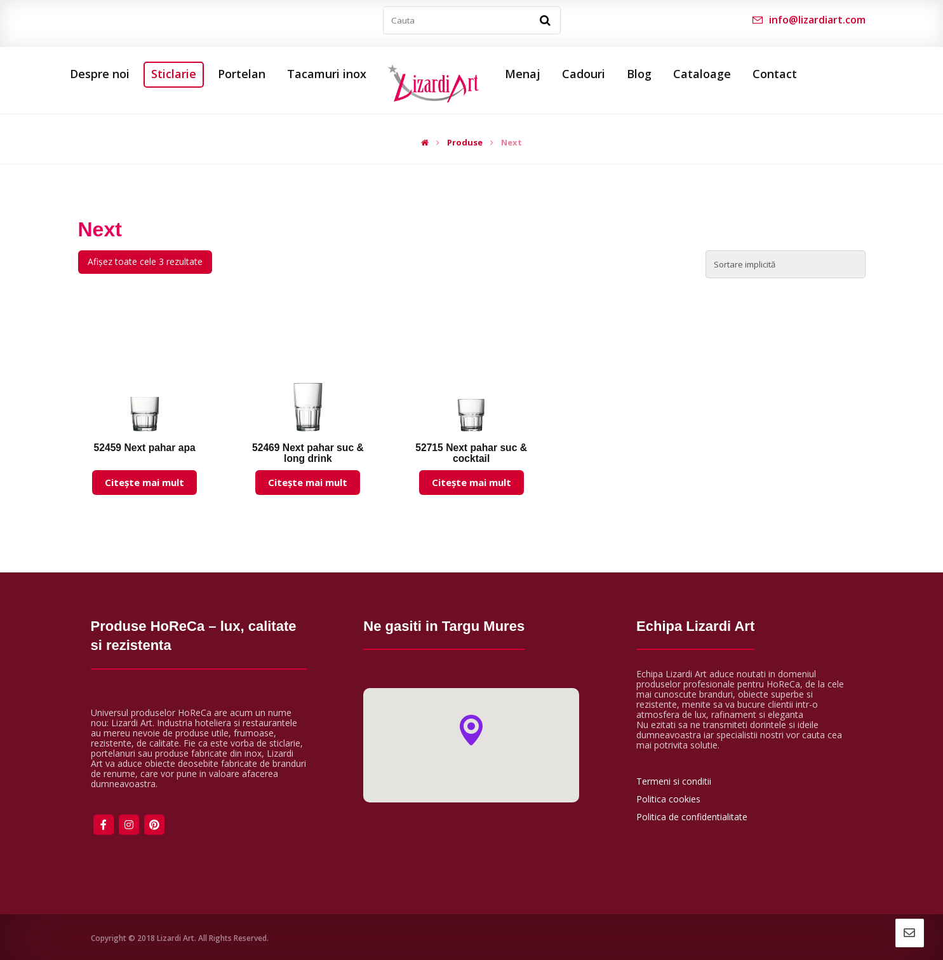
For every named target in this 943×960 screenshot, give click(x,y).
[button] (471, 730)
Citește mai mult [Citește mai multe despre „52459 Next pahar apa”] (144, 482)
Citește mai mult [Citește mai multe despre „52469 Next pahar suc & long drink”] (307, 482)
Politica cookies (668, 799)
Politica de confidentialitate (691, 817)
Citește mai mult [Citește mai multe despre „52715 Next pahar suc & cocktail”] (471, 482)
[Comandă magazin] (786, 264)
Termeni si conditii (673, 781)
